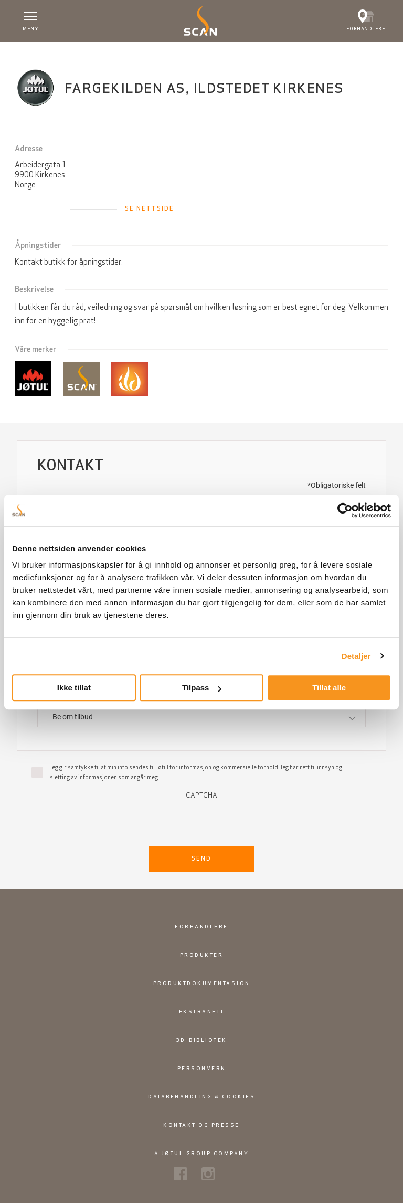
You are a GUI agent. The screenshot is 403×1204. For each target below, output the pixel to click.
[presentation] (201, 819)
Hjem (24, 52)
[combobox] (201, 717)
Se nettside (149, 208)
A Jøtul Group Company (201, 1153)
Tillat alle (329, 687)
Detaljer (356, 656)
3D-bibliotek (201, 1040)
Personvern (201, 1068)
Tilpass (201, 687)
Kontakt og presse (201, 1125)
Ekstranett (202, 1011)
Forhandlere (201, 926)
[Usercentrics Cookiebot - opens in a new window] (345, 510)
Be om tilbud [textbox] (72, 717)
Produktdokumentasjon (201, 983)
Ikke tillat (74, 687)
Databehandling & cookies (201, 1096)
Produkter (202, 954)
